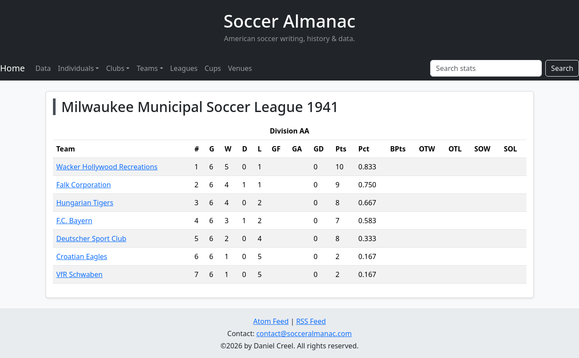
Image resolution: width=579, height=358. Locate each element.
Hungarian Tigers (84, 202)
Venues (240, 68)
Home (12, 68)
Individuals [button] (76, 68)
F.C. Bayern (74, 220)
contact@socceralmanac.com (304, 333)
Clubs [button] (115, 68)
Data (43, 68)
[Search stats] (486, 68)
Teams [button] (147, 68)
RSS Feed (311, 321)
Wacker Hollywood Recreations (107, 167)
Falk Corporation (83, 185)
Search (562, 68)
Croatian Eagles (82, 256)
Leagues (184, 68)
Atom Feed (270, 321)
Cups (212, 68)
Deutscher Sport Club (91, 238)
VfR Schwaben (79, 274)
